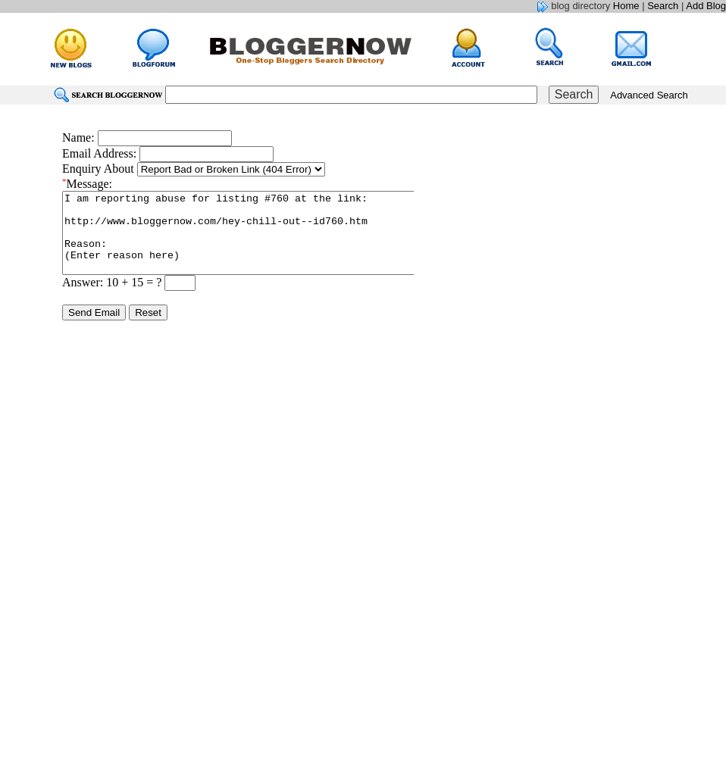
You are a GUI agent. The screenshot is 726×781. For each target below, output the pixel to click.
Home (626, 5)
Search (662, 5)
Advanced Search (649, 95)
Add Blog (706, 5)
